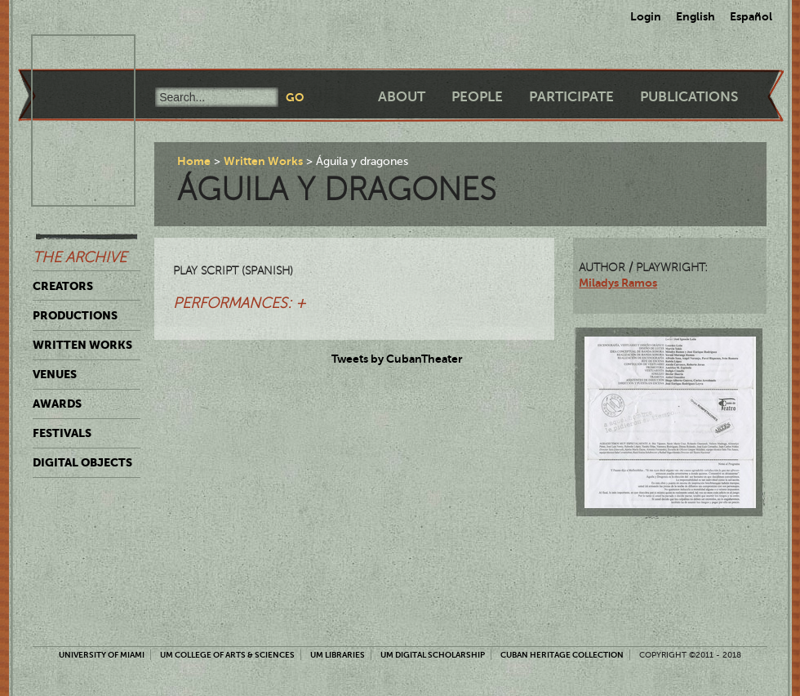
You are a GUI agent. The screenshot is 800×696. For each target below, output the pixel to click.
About (401, 97)
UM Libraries (337, 654)
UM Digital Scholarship (432, 654)
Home (194, 160)
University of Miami (101, 654)
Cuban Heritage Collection (562, 654)
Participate (571, 97)
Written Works (82, 344)
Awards (57, 403)
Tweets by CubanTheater (397, 358)
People (477, 97)
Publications (689, 97)
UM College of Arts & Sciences (227, 654)
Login (645, 16)
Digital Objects (82, 462)
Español (751, 16)
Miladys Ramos (618, 282)
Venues (55, 374)
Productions (75, 315)
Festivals (62, 432)
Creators (63, 285)
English (695, 16)
